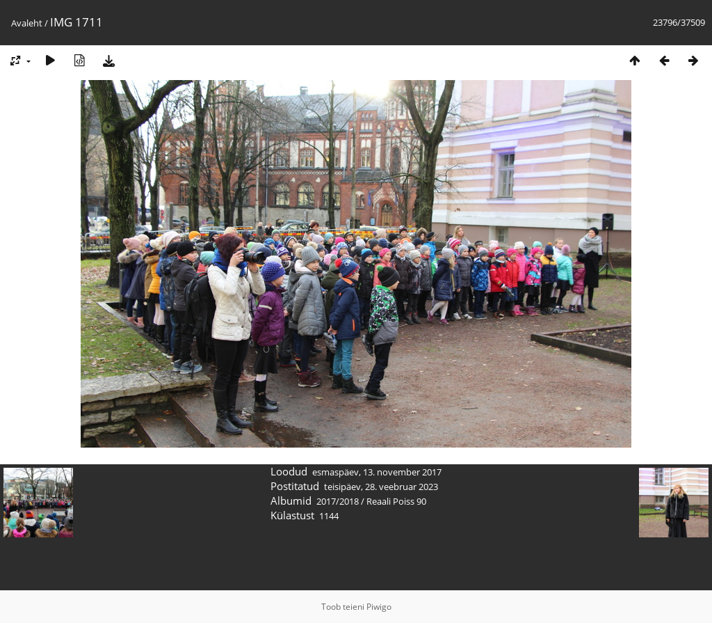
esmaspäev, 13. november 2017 (377, 472)
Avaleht (26, 23)
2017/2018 (337, 501)
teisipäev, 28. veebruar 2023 (381, 486)
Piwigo (378, 607)
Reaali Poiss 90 (396, 501)
